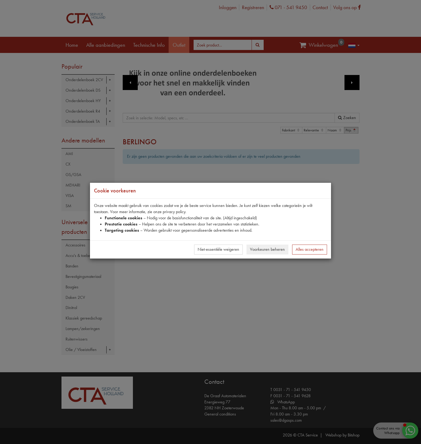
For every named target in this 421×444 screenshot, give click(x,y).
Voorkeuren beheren (267, 249)
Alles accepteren (310, 249)
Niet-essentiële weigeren (218, 249)
